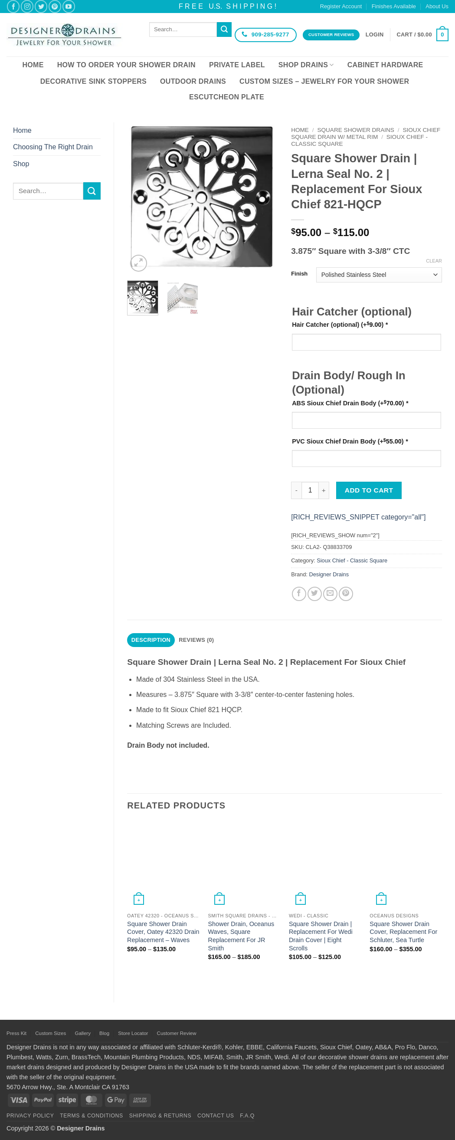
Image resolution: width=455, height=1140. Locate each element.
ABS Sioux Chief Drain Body (350, 403)
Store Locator (133, 1033)
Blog (104, 1033)
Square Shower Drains (355, 130)
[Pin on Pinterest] (346, 594)
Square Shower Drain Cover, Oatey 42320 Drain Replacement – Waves (163, 931)
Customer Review (176, 1033)
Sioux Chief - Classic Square (352, 560)
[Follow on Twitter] (41, 6)
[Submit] (224, 29)
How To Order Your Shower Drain (126, 65)
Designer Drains (329, 574)
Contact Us (215, 1116)
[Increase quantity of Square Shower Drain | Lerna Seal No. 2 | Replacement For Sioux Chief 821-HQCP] (324, 490)
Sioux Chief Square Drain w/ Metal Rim (365, 133)
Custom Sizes (50, 1033)
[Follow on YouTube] (68, 6)
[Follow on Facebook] (13, 6)
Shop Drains (306, 65)
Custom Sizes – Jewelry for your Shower (324, 81)
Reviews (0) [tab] (196, 640)
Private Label (237, 65)
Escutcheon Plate (226, 97)
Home (32, 65)
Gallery (82, 1033)
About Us (437, 6)
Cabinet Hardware (385, 65)
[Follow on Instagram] (27, 6)
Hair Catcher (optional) (340, 324)
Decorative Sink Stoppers (93, 81)
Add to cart (369, 490)
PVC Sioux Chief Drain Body (350, 441)
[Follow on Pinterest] (55, 6)
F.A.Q (247, 1116)
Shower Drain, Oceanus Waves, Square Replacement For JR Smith (241, 936)
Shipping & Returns (160, 1116)
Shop (21, 164)
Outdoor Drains (193, 81)
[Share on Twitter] (315, 594)
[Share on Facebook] (299, 594)
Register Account (341, 6)
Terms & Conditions (91, 1116)
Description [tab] (150, 640)
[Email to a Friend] (330, 594)
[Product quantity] (310, 490)
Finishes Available (394, 6)
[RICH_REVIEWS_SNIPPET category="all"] (358, 517)
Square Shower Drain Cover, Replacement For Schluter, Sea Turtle (403, 931)
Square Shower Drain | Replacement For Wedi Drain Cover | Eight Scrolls (321, 936)
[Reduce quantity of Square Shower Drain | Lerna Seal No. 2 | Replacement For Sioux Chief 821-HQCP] (296, 490)
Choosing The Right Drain (53, 147)
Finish (299, 274)
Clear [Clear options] (434, 260)
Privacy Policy (30, 1116)
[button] (375, 34)
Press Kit (16, 1033)
